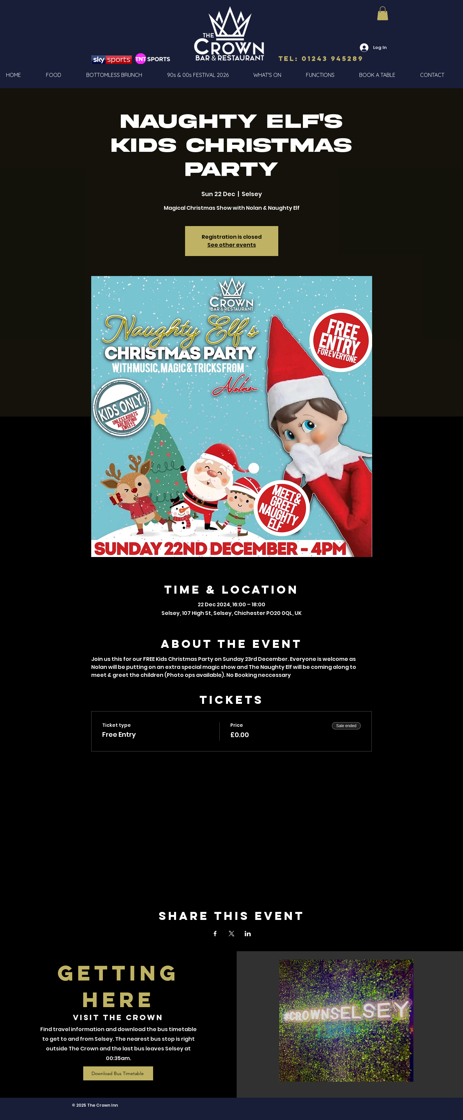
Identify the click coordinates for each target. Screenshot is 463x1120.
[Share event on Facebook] (215, 933)
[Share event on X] (231, 933)
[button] (382, 13)
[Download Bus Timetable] (118, 1073)
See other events (231, 245)
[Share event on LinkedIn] (248, 933)
